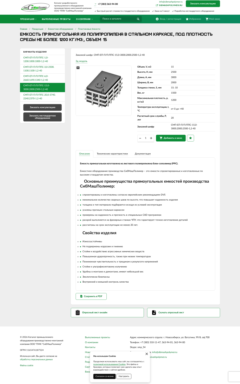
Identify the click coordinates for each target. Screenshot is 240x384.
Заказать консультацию (203, 4)
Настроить (124, 376)
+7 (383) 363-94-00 (108, 4)
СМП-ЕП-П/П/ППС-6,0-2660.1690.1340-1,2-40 (35, 78)
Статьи (88, 358)
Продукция (37, 29)
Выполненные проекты (97, 338)
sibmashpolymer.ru (170, 5)
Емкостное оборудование (60, 29)
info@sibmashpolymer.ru (170, 2)
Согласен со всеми (105, 376)
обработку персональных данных (36, 361)
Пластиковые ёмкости (89, 29)
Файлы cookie (26, 367)
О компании (91, 343)
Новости (89, 353)
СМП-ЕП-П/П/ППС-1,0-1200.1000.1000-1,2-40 (35, 60)
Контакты (90, 348)
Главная (23, 29)
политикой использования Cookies (109, 364)
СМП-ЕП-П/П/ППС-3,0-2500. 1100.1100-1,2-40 (38, 69)
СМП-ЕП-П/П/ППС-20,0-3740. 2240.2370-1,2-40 (39, 97)
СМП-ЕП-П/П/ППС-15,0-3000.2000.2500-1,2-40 (36, 87)
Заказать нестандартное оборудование (42, 117)
